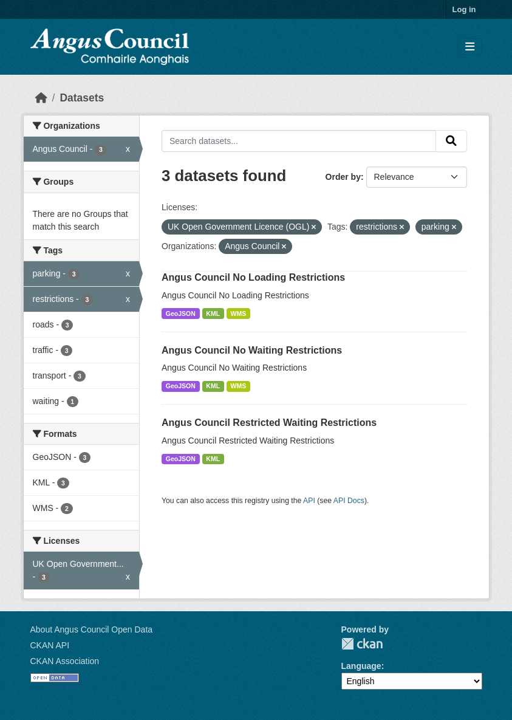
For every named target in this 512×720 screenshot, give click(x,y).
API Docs (348, 500)
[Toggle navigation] (469, 47)
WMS (239, 313)
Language (361, 666)
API (309, 500)
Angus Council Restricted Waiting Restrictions (269, 422)
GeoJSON (181, 313)
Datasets (82, 98)
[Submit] (451, 141)
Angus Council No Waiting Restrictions (252, 350)
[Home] (41, 98)
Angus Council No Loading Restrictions (253, 277)
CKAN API (50, 645)
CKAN (362, 643)
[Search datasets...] (299, 141)
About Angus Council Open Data (91, 629)
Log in (464, 9)
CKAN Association (65, 661)
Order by (343, 177)
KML (213, 313)
